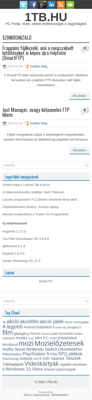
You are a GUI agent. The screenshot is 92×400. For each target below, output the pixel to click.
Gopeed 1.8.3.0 (13, 253)
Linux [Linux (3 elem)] (31, 338)
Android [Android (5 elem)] (30, 327)
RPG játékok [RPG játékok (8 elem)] (70, 353)
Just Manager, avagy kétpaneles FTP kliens (35, 112)
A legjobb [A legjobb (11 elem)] (12, 326)
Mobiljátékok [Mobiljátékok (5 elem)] (67, 338)
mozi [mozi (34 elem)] (26, 343)
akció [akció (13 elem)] (13, 321)
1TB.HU (46, 17)
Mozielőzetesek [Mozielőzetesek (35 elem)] (59, 343)
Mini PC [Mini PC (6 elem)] (41, 338)
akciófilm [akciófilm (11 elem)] (29, 321)
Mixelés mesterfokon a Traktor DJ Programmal (35, 214)
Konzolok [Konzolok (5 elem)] (66, 333)
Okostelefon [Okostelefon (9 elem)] (70, 349)
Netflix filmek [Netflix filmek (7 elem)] (14, 349)
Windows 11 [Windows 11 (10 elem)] (18, 369)
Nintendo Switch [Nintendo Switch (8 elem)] (41, 349)
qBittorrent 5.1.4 (13, 246)
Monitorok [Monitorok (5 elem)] (10, 345)
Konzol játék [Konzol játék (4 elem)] (49, 333)
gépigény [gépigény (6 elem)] (21, 333)
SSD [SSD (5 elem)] (45, 359)
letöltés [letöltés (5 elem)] (21, 338)
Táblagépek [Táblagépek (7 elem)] (13, 364)
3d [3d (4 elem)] (4, 322)
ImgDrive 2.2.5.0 (14, 231)
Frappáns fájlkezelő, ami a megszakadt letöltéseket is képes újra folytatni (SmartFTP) (38, 52)
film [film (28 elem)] (7, 332)
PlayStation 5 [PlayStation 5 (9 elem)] (36, 353)
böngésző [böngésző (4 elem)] (74, 327)
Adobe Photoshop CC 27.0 (21, 261)
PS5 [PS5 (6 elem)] (53, 354)
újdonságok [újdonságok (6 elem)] (66, 369)
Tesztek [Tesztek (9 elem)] (73, 358)
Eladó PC (46, 281)
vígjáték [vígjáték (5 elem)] (66, 364)
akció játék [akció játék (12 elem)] (52, 321)
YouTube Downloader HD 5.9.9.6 (25, 239)
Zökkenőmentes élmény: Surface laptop (30, 207)
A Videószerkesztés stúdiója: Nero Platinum (33, 192)
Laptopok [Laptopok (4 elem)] (8, 338)
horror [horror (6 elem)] (35, 333)
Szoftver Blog (38, 66)
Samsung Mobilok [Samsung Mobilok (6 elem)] (17, 358)
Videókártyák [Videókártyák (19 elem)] (42, 363)
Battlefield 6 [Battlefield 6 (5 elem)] (45, 327)
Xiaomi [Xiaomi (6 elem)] (49, 369)
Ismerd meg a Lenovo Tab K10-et (26, 185)
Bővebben (79, 96)
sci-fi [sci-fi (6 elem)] (37, 358)
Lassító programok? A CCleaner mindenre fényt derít (39, 199)
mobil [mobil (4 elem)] (53, 338)
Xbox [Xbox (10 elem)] (37, 369)
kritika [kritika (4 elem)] (78, 333)
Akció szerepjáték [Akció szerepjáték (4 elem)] (77, 322)
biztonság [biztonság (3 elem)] (61, 327)
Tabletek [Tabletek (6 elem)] (57, 358)
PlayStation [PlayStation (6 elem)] (12, 354)
